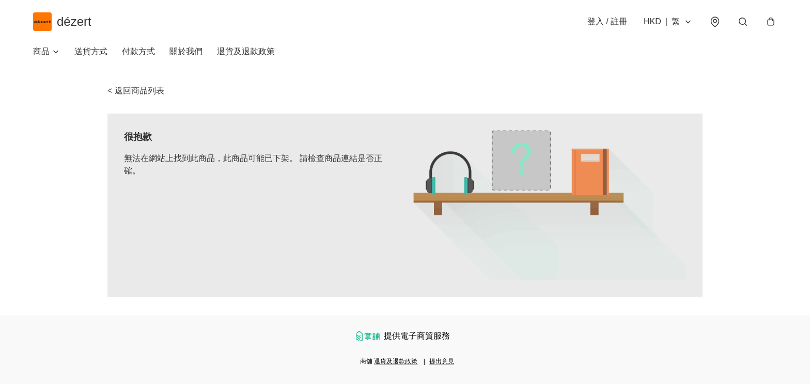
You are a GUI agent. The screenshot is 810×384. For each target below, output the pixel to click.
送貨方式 (90, 51)
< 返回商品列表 (135, 90)
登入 (607, 21)
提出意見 (441, 361)
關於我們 (185, 51)
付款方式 (138, 51)
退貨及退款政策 (246, 51)
